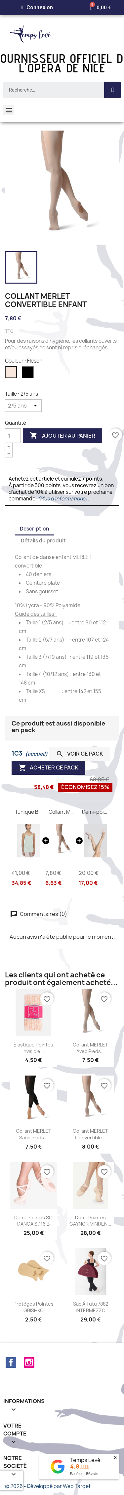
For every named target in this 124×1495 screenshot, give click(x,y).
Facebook (11, 1362)
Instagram (29, 1362)
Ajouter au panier (62, 435)
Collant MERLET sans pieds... (33, 1134)
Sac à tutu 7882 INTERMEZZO (90, 1307)
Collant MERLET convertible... (90, 1134)
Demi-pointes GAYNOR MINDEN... (90, 1220)
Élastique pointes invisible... (33, 1048)
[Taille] (23, 405)
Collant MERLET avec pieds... (90, 1048)
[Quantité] (13, 435)
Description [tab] (34, 528)
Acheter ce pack (48, 768)
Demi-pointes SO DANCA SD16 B (33, 1220)
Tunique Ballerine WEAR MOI (28, 812)
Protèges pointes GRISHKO (34, 1307)
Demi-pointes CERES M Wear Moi (95, 812)
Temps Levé (85, 1460)
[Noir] (28, 373)
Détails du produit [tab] (43, 540)
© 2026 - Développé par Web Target (48, 1486)
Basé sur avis (84, 1473)
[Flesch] (12, 373)
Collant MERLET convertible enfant (62, 812)
